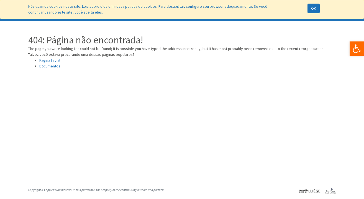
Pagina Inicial (49, 60)
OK (313, 8)
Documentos (49, 66)
